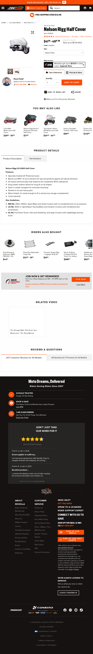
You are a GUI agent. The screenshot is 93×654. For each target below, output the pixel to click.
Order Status (39, 540)
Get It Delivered (54, 72)
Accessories (15, 23)
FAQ (36, 548)
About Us (18, 518)
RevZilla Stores (20, 541)
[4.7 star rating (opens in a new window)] (32, 440)
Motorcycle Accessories (35, 23)
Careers (18, 526)
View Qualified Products (65, 548)
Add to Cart (71, 82)
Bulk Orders (39, 544)
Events (17, 545)
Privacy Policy (46, 636)
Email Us (34, 84)
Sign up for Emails (72, 532)
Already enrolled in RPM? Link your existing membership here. (46, 285)
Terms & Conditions (46, 640)
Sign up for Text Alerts (72, 539)
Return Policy (40, 511)
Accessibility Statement (46, 645)
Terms (71, 569)
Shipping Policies (41, 515)
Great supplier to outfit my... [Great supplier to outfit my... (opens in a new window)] (24, 454)
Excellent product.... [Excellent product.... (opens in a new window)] (20, 470)
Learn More (81, 284)
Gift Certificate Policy (42, 523)
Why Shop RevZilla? (22, 515)
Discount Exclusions (42, 552)
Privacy (76, 569)
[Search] (64, 8)
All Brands (19, 553)
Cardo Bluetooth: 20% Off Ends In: (44, 2)
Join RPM (19, 407)
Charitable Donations (23, 530)
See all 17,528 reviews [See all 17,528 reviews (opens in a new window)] (32, 444)
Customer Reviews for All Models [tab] (24, 357)
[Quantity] (52, 82)
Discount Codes (21, 537)
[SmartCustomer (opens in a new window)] (32, 481)
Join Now (81, 279)
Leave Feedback (68, 592)
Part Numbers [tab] (35, 158)
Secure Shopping (46, 627)
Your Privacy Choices (48, 631)
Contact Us (39, 508)
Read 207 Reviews (62, 36)
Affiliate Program (21, 522)
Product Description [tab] (12, 158)
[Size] (64, 52)
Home (3, 23)
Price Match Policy (41, 519)
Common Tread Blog (22, 549)
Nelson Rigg (49, 25)
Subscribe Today (22, 417)
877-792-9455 (21, 84)
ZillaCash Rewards (22, 534)
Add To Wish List (57, 92)
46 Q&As (75, 36)
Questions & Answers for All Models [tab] (69, 357)
